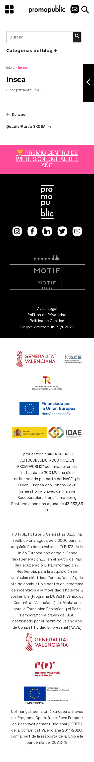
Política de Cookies (47, 320)
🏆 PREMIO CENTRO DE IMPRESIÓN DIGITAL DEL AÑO (47, 159)
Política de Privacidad (47, 314)
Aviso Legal (47, 308)
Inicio (10, 67)
